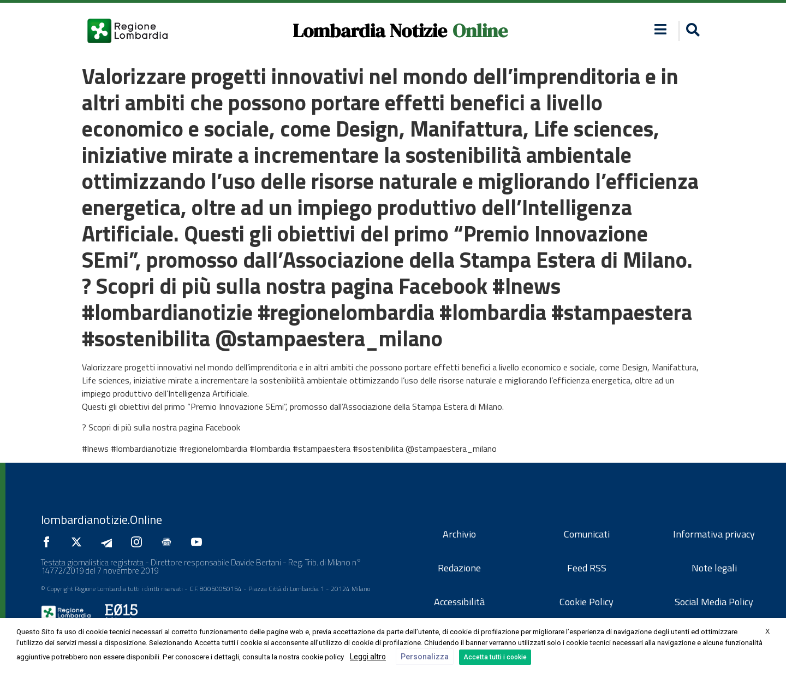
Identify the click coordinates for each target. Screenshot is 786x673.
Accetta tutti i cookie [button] (495, 657)
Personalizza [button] (425, 656)
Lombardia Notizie (370, 30)
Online (480, 30)
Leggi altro (368, 656)
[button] (691, 31)
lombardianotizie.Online (101, 519)
